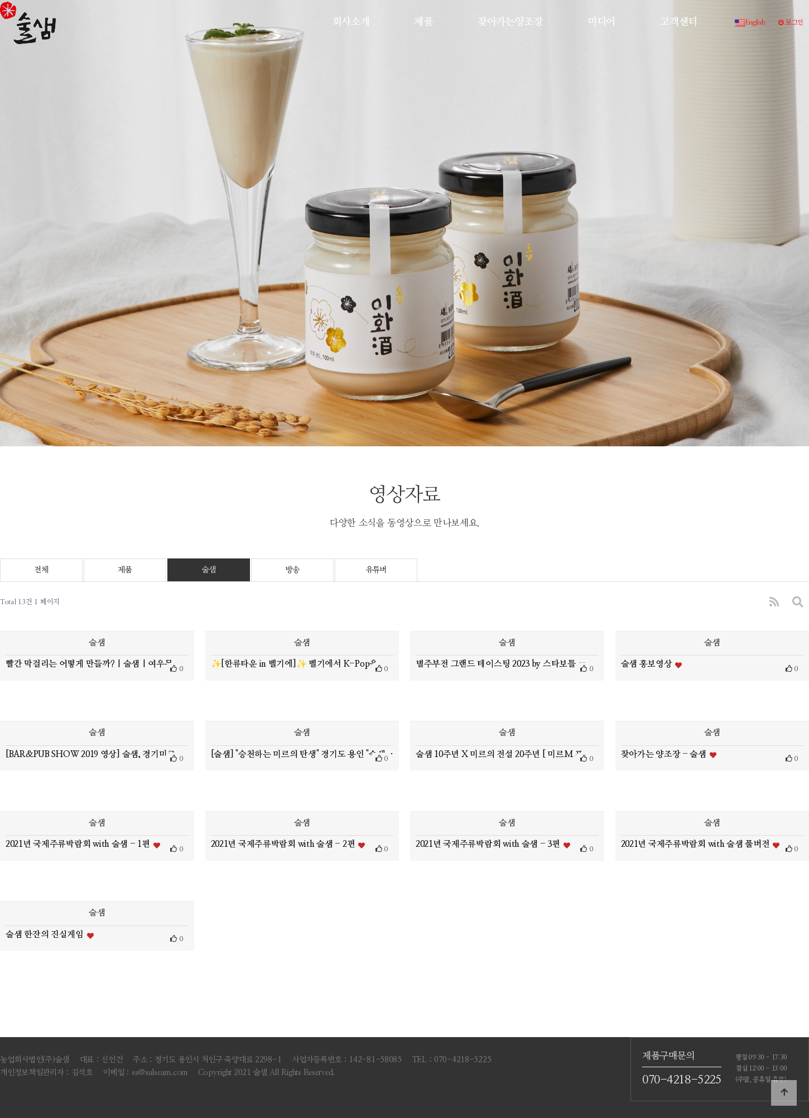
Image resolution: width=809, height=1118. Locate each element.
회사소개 (351, 22)
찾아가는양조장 (510, 22)
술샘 (208, 570)
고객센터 (678, 22)
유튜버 (376, 570)
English (750, 22)
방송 (292, 570)
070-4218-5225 (681, 1080)
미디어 (601, 22)
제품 (423, 22)
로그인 (790, 22)
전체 (41, 570)
